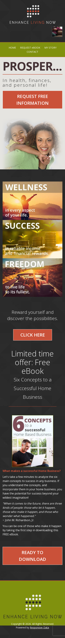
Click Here (32, 335)
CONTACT (32, 51)
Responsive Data (39, 627)
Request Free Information (32, 99)
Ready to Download (32, 555)
